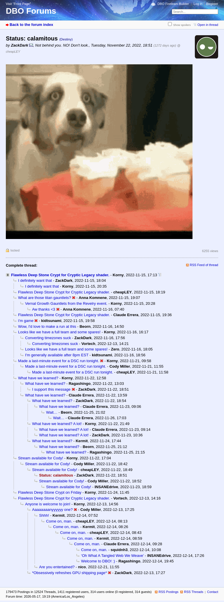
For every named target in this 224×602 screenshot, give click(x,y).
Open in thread (207, 24)
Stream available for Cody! (40, 458)
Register (212, 4)
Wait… (51, 412)
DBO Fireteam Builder (173, 4)
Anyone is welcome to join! (47, 504)
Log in (198, 4)
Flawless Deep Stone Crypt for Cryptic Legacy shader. (60, 275)
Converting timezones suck (48, 338)
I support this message (51, 389)
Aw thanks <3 (43, 309)
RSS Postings (168, 592)
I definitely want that (35, 280)
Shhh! (44, 515)
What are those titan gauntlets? (44, 297)
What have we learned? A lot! (57, 424)
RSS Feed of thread (204, 265)
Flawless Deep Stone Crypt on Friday (49, 492)
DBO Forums (31, 10)
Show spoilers (182, 24)
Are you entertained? (57, 567)
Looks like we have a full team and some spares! (59, 332)
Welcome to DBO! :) (98, 561)
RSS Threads (193, 592)
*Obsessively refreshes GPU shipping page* (69, 573)
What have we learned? (38, 378)
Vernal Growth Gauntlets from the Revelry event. (66, 303)
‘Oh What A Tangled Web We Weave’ (112, 555)
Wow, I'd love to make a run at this (47, 326)
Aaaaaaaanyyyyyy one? (52, 509)
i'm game (26, 320)
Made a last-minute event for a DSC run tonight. (58, 361)
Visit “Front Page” (18, 4)
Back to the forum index (31, 24)
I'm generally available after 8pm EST (56, 355)
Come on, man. (59, 521)
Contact (212, 592)
